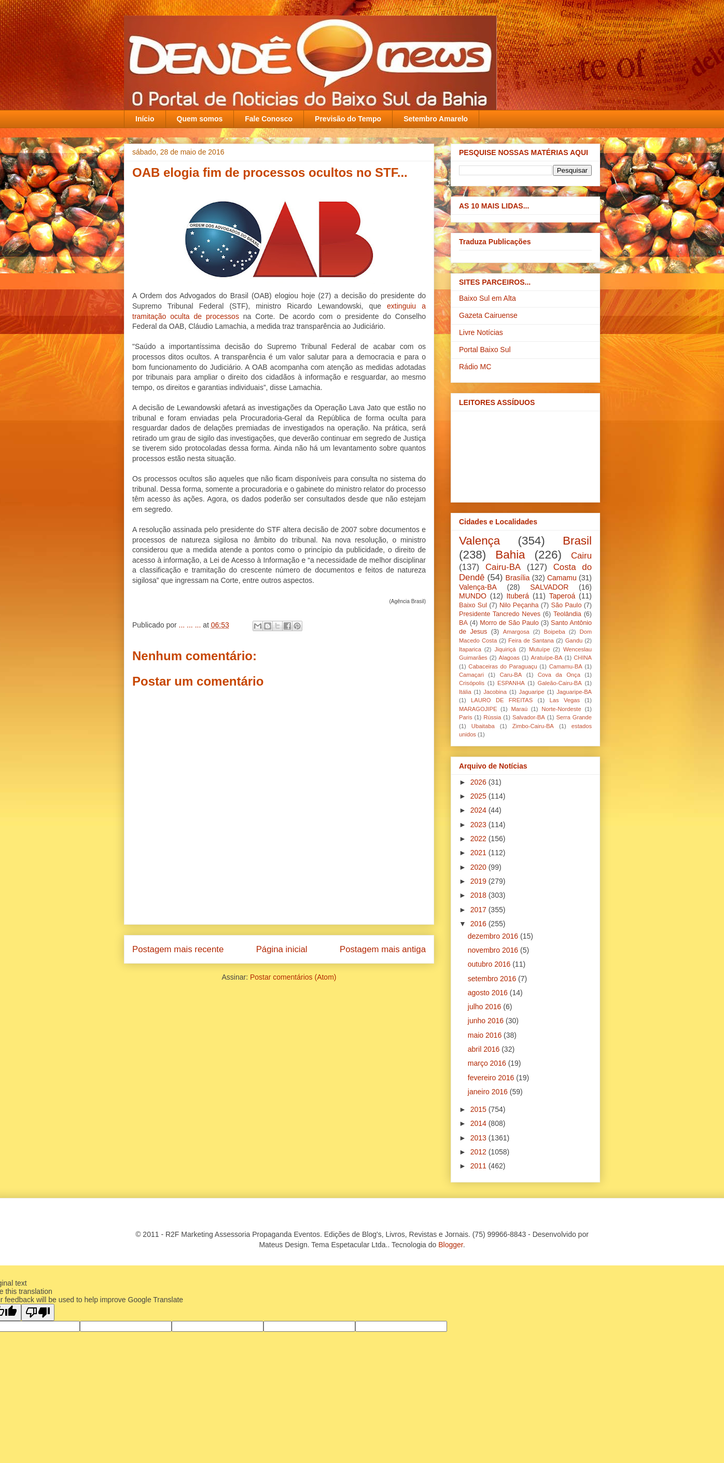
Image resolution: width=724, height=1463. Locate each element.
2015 (479, 1109)
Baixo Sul (473, 605)
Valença (479, 540)
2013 (479, 1138)
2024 (479, 810)
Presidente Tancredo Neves (499, 614)
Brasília (518, 578)
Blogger (450, 1245)
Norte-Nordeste (561, 709)
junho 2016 (487, 1020)
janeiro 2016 (489, 1092)
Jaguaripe (532, 692)
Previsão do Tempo (348, 119)
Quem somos (200, 119)
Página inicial (282, 949)
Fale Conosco (269, 119)
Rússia (492, 717)
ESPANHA (511, 683)
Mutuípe (539, 649)
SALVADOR (549, 587)
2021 (479, 852)
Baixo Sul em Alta (487, 298)
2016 (479, 923)
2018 (479, 895)
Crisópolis (471, 683)
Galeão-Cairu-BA (560, 683)
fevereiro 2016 (492, 1078)
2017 (479, 909)
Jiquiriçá (505, 649)
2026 (479, 782)
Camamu (562, 578)
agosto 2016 (489, 992)
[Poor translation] (37, 1312)
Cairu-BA (503, 567)
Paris (465, 717)
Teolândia (567, 614)
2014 (479, 1123)
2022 (479, 838)
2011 (479, 1166)
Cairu (581, 556)
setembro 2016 (493, 978)
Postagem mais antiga (383, 949)
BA (463, 622)
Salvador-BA (528, 717)
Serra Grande (574, 717)
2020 (479, 867)
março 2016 (488, 1063)
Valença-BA (478, 587)
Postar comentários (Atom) (293, 977)
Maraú (519, 709)
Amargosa (516, 632)
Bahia (510, 554)
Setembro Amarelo (435, 119)
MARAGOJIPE (478, 709)
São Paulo (566, 605)
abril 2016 (485, 1049)
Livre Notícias (481, 332)
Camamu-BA (565, 666)
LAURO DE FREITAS (502, 700)
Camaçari (471, 675)
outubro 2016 (490, 964)
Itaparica (470, 649)
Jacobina (495, 692)
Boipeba (554, 632)
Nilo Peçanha (519, 605)
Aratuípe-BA (547, 657)
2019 (479, 881)
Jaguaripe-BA (574, 692)
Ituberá (517, 596)
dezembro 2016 (494, 936)
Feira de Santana (531, 640)
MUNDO (472, 596)
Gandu (574, 640)
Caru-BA (510, 675)
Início (145, 119)
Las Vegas (565, 700)
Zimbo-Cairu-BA (533, 726)
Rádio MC (475, 367)
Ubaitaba (483, 726)
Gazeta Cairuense (488, 315)
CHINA (583, 657)
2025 (479, 796)
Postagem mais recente (178, 949)
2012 (479, 1152)
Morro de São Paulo (509, 622)
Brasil (577, 540)
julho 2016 (486, 1006)
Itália (465, 692)
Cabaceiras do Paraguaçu (502, 666)
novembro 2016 (494, 950)
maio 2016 (486, 1035)
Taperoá (562, 596)
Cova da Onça (559, 675)
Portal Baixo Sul (485, 349)
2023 (479, 824)
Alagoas (508, 657)
